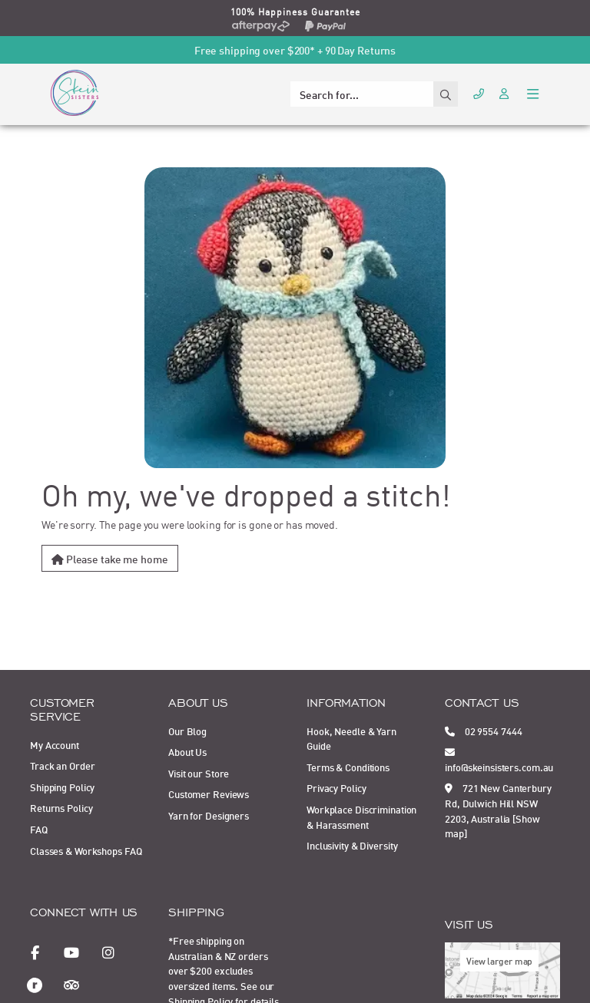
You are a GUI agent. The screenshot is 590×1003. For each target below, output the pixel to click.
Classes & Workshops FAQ (85, 850)
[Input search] (361, 94)
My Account (54, 744)
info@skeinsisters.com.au (499, 759)
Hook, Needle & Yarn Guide (351, 738)
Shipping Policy (62, 786)
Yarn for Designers (208, 815)
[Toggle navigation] (533, 92)
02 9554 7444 (483, 730)
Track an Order (62, 765)
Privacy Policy (336, 787)
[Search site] (445, 94)
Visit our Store (198, 773)
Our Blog (187, 730)
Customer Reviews (208, 793)
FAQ (39, 829)
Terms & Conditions (348, 767)
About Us (187, 751)
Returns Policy (61, 807)
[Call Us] (478, 92)
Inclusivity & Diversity (352, 845)
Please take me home (109, 558)
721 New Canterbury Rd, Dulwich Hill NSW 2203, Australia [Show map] (498, 810)
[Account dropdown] (505, 92)
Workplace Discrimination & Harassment (361, 816)
